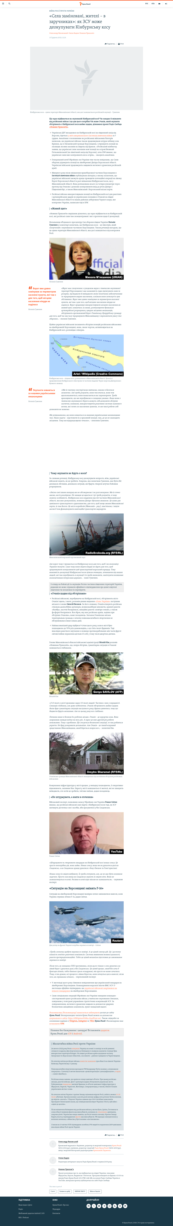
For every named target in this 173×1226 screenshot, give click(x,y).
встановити (56, 1024)
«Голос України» (102, 601)
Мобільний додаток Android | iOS (31, 1213)
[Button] (110, 44)
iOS (70, 1034)
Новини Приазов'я (86, 33)
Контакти (56, 1213)
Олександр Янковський (58, 33)
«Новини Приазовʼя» (58, 127)
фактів (78, 1117)
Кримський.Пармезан (102, 1150)
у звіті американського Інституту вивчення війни (90, 136)
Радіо (21, 1209)
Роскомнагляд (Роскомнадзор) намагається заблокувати (74, 1013)
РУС (146, 4)
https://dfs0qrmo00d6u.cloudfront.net (84, 1018)
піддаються (67, 1084)
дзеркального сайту (58, 1018)
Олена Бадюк (74, 33)
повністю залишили (88, 1061)
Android (77, 1034)
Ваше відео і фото (25, 1205)
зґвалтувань (102, 1112)
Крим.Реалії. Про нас (61, 1205)
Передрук (56, 1209)
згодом (117, 1071)
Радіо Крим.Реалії (102, 1148)
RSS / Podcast (24, 1218)
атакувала (76, 1049)
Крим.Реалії (116, 1146)
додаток (105, 1030)
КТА (153, 4)
